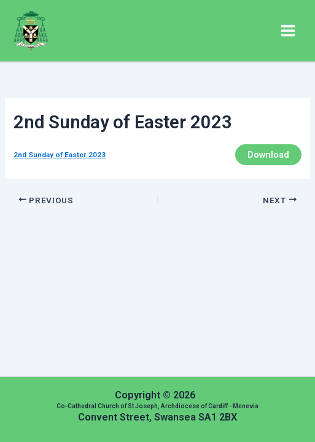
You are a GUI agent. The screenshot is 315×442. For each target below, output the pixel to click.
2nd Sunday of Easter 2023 (60, 154)
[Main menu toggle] (288, 30)
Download (268, 154)
